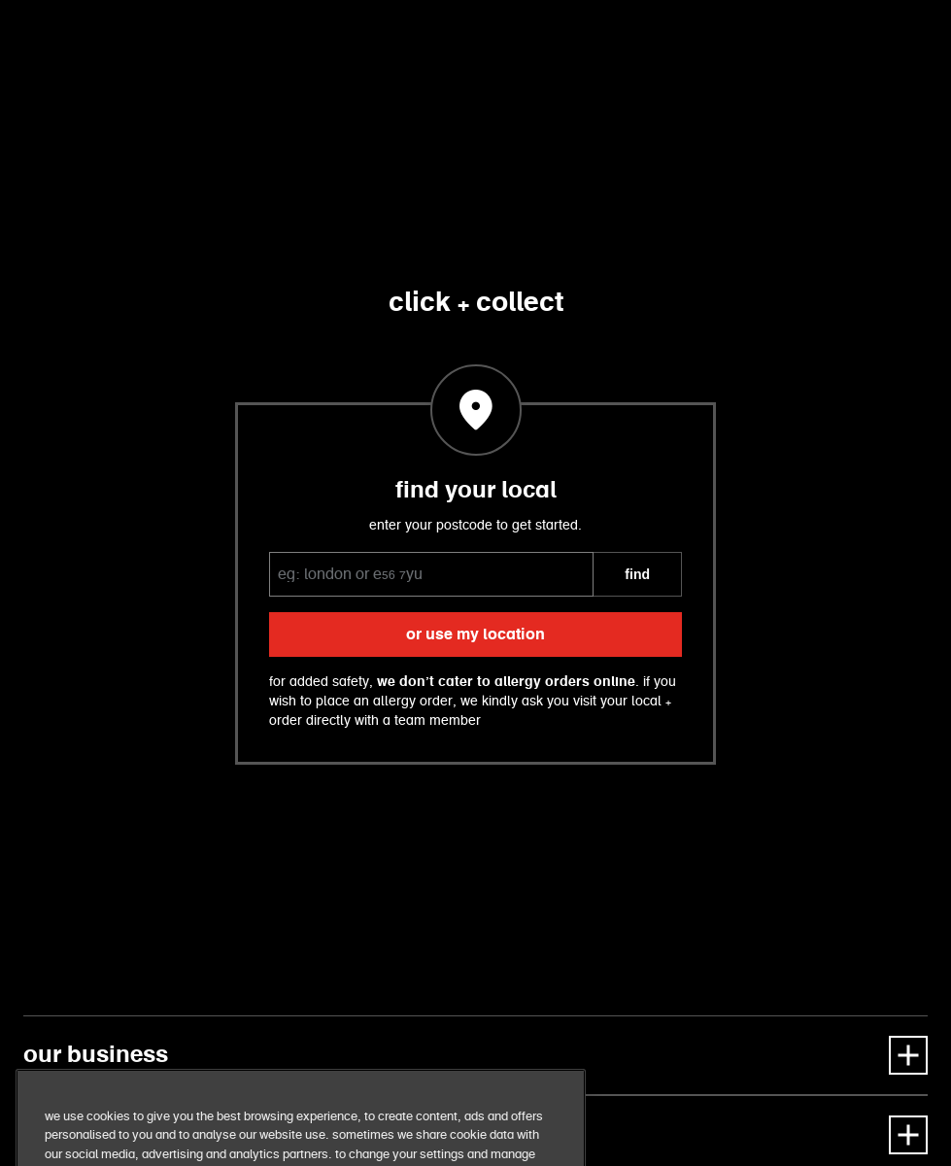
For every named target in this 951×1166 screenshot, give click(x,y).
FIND (637, 574)
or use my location (475, 634)
